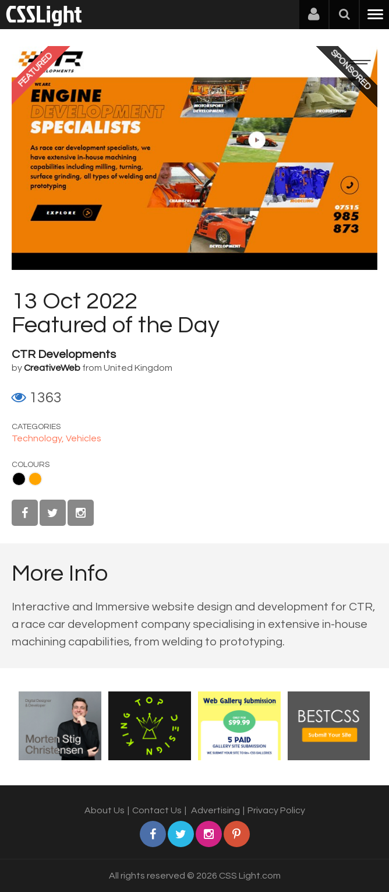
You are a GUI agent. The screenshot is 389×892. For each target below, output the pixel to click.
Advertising (215, 810)
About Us (104, 810)
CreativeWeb (52, 368)
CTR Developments (64, 354)
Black (19, 479)
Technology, (39, 438)
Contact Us (157, 810)
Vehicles (83, 438)
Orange (35, 479)
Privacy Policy (276, 810)
